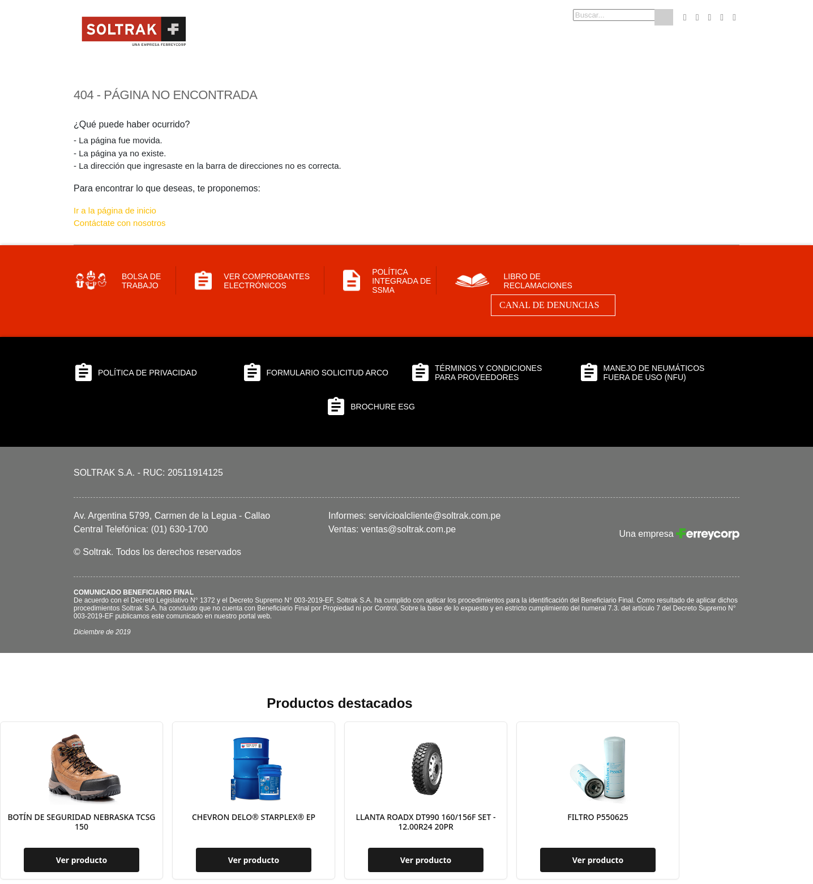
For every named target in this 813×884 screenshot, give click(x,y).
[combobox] (596, 15)
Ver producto (82, 860)
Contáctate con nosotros (120, 223)
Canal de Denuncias (549, 305)
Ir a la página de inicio (115, 210)
